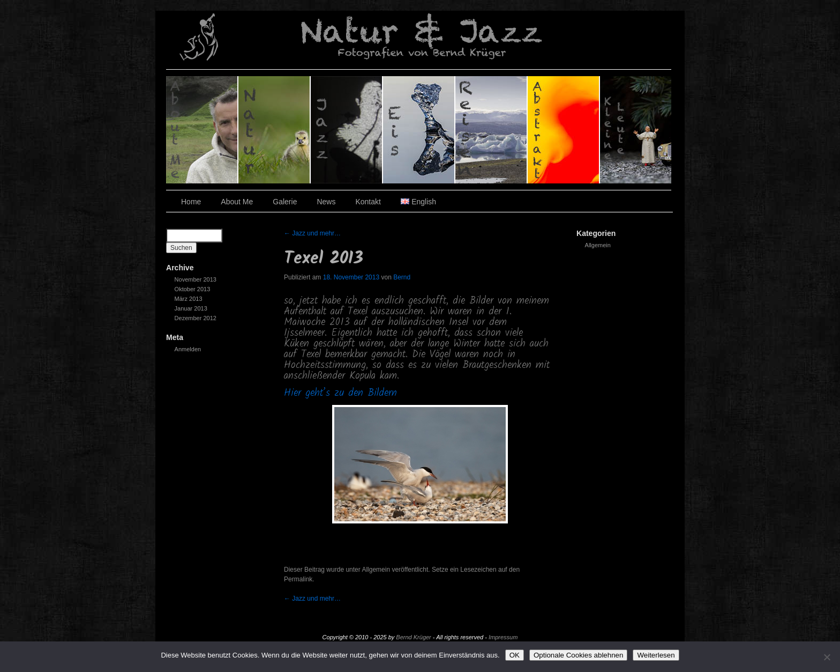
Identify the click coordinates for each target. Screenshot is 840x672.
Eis (419, 129)
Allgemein (598, 245)
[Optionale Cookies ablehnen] (826, 657)
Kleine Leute (635, 129)
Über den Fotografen (202, 129)
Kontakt (367, 201)
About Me (237, 201)
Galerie (285, 201)
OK (514, 655)
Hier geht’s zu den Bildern (340, 393)
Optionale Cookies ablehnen (578, 655)
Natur (274, 129)
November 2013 (195, 279)
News (326, 201)
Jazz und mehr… (312, 233)
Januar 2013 (191, 308)
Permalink (298, 579)
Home (191, 201)
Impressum (503, 637)
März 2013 (188, 299)
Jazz (347, 129)
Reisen (491, 129)
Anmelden (188, 349)
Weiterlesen (655, 655)
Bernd (401, 277)
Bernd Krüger (413, 637)
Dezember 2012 (195, 318)
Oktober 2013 (193, 289)
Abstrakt (564, 129)
